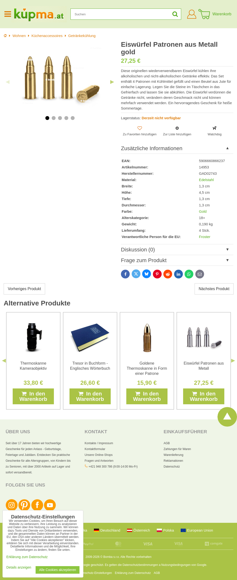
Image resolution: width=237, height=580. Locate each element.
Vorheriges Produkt (24, 289)
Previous (7, 82)
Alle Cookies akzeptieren (57, 570)
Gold (203, 211)
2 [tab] (54, 118)
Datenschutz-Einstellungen (94, 573)
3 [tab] (60, 118)
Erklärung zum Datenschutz (133, 573)
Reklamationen (173, 460)
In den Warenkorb (33, 396)
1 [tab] (47, 118)
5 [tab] (73, 118)
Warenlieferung (173, 455)
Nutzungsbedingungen (175, 565)
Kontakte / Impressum (99, 443)
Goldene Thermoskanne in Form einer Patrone (147, 368)
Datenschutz (172, 466)
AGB (167, 443)
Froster (204, 237)
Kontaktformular (95, 449)
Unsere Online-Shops (99, 455)
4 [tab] (66, 118)
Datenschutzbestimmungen (140, 565)
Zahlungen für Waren (177, 449)
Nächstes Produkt (214, 289)
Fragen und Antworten (99, 460)
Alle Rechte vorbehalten (135, 557)
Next (112, 82)
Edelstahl (206, 180)
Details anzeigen (18, 567)
